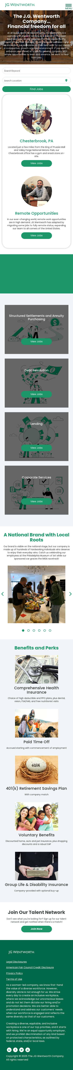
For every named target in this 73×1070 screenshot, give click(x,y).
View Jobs (36, 163)
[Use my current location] (66, 80)
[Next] (70, 594)
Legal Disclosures (16, 962)
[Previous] (3, 594)
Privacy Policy (14, 973)
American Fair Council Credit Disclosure (30, 967)
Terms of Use (14, 979)
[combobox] (36, 70)
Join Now (36, 929)
